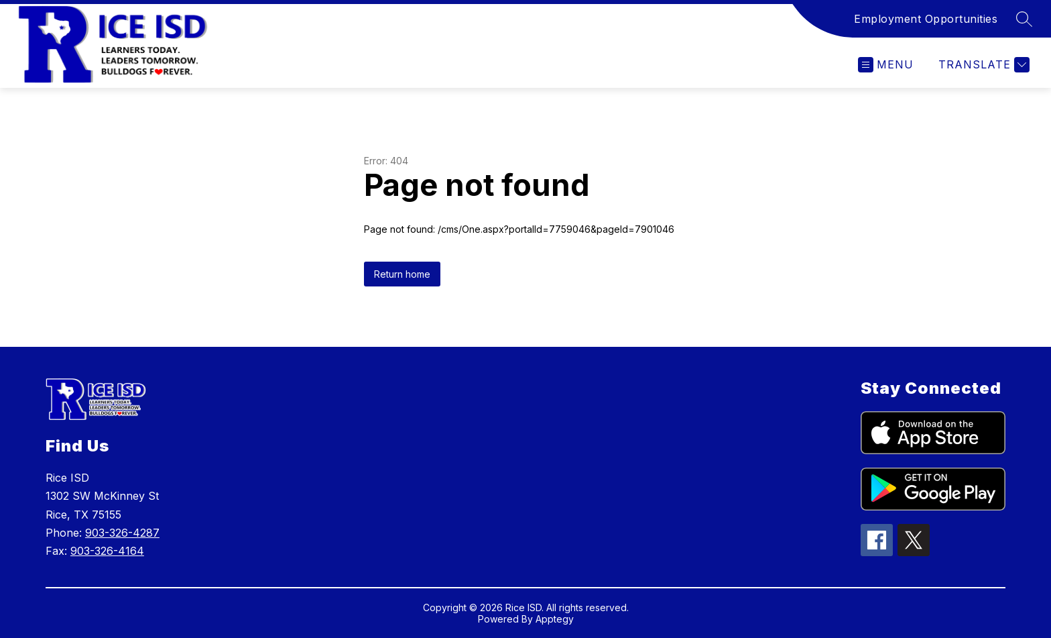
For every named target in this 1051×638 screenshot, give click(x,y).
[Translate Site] (982, 64)
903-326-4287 (122, 532)
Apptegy (555, 619)
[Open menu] (886, 64)
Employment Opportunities (925, 18)
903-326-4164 (107, 550)
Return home (402, 274)
